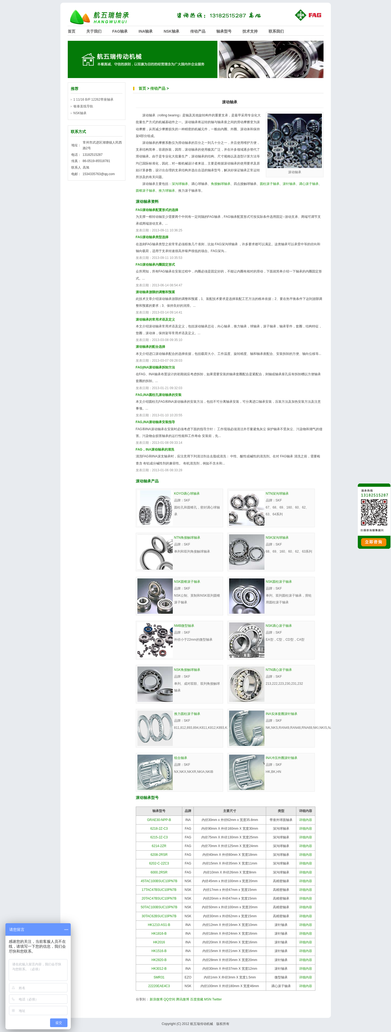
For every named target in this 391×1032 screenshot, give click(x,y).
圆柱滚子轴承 (269, 184)
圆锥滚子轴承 (145, 191)
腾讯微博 (182, 999)
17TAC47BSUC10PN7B (159, 890)
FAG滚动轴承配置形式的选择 (157, 210)
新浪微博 (156, 999)
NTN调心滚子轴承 (279, 670)
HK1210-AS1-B (159, 925)
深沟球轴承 (180, 184)
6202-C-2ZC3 (159, 863)
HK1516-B (159, 951)
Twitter (217, 999)
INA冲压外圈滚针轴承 (281, 758)
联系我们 (276, 31)
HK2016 (159, 942)
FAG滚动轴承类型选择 (152, 237)
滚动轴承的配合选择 (150, 347)
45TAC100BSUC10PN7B (159, 881)
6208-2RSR (159, 855)
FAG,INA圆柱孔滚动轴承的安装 (159, 395)
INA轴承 (145, 31)
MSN (207, 999)
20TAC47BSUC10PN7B (159, 898)
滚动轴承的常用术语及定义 (155, 319)
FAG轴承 (120, 31)
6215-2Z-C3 (159, 837)
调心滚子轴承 (309, 184)
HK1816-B (159, 933)
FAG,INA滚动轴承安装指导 (155, 422)
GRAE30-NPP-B (159, 820)
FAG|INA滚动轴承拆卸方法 (155, 367)
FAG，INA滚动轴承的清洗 (155, 449)
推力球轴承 (167, 191)
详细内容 (305, 820)
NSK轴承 (171, 31)
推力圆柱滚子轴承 (187, 714)
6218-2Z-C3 (159, 828)
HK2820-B (159, 960)
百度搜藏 (196, 999)
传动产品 (197, 31)
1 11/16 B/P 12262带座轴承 (93, 99)
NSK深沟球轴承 (277, 538)
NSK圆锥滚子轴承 (187, 582)
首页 (71, 31)
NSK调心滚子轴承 (279, 626)
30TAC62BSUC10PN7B (159, 916)
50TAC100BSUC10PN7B (159, 907)
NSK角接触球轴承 (187, 670)
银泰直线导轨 (83, 106)
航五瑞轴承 (103, 17)
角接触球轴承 (220, 184)
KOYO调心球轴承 (187, 493)
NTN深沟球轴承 (277, 493)
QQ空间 (169, 999)
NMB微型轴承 (184, 626)
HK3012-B (159, 969)
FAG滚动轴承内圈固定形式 (155, 264)
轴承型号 (224, 31)
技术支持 (250, 31)
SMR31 (158, 977)
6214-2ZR (159, 846)
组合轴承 (180, 758)
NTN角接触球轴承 (187, 538)
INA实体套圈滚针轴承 (281, 714)
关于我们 (93, 31)
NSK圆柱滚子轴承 (279, 582)
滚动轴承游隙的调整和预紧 (155, 292)
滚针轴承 (289, 184)
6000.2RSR (158, 872)
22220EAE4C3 (159, 986)
